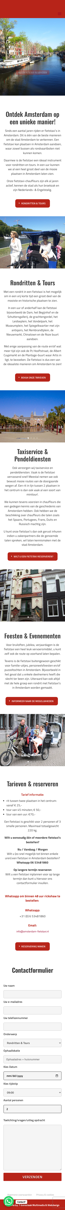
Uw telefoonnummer (32, 1022)
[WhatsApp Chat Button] (8, 1201)
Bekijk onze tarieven (33, 377)
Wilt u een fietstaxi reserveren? (33, 556)
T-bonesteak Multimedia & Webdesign (39, 1205)
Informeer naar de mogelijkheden (33, 701)
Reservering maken (33, 946)
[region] (32, 57)
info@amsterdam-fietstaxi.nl (32, 931)
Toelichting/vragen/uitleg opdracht (32, 1144)
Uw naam (32, 989)
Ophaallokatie (32, 1054)
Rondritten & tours (33, 203)
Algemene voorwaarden (19, 1194)
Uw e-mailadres (32, 1006)
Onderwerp (32, 1038)
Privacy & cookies (45, 1194)
